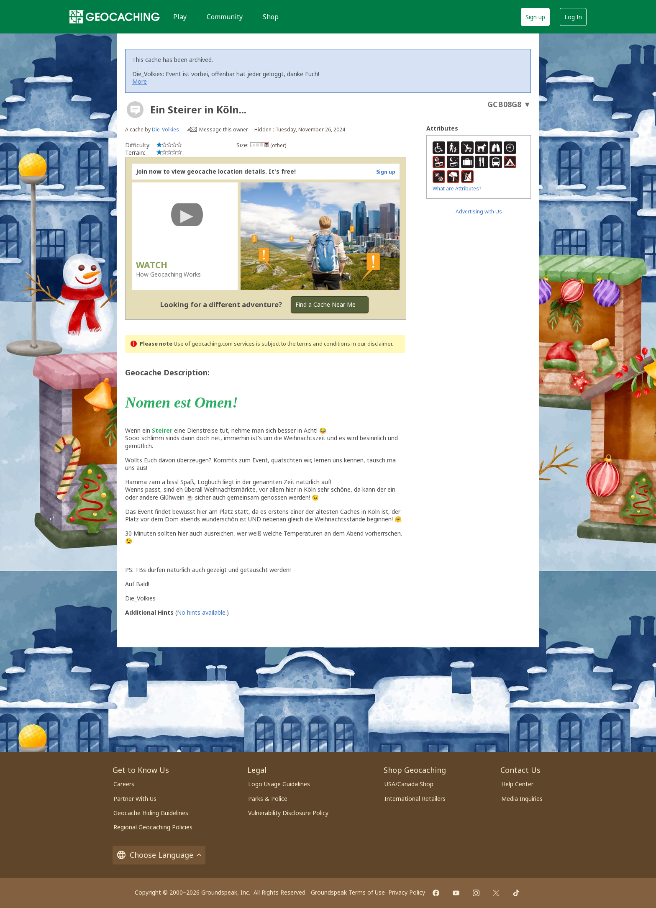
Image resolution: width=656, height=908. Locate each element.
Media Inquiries (522, 799)
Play (180, 16)
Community (225, 16)
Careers (123, 784)
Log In (573, 17)
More (139, 81)
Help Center (517, 784)
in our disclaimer (371, 343)
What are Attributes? (457, 188)
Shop (271, 16)
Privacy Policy (406, 892)
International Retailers (415, 799)
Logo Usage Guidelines (279, 784)
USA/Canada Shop (408, 784)
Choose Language (159, 855)
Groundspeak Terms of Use (348, 892)
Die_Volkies (165, 129)
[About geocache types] (135, 110)
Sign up (535, 17)
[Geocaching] (114, 16)
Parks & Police (267, 799)
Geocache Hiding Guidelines (150, 813)
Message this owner (223, 129)
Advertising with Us (479, 211)
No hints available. (202, 612)
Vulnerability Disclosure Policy (288, 813)
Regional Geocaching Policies (152, 827)
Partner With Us (134, 799)
